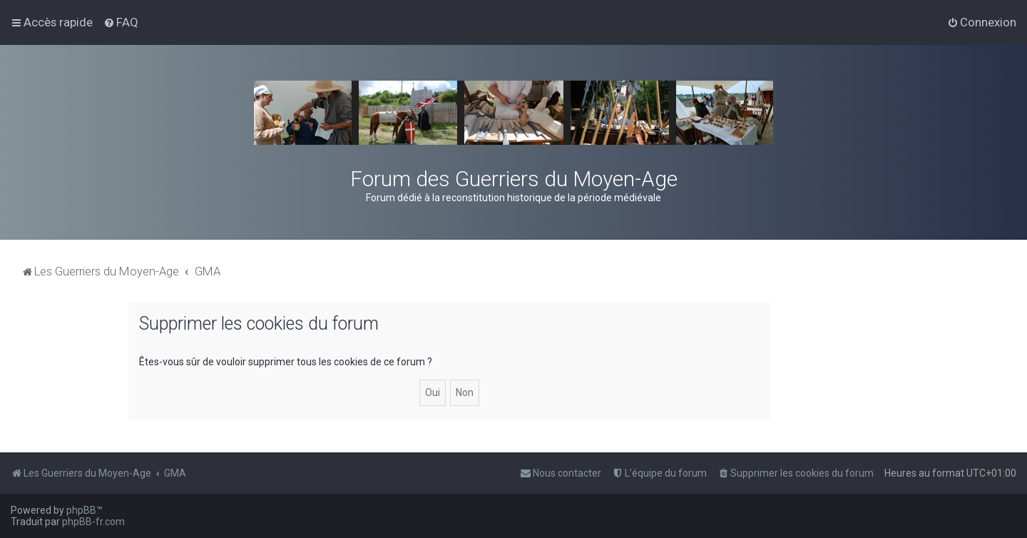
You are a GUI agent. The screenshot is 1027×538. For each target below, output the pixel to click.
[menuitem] (120, 22)
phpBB (81, 510)
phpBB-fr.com (93, 521)
